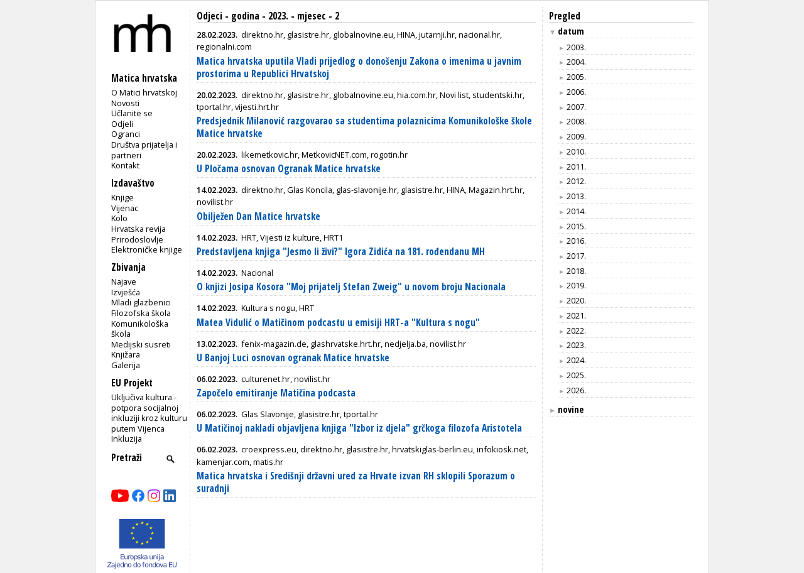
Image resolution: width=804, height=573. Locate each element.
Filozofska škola (141, 313)
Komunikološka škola (139, 329)
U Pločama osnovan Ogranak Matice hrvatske (289, 168)
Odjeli (122, 123)
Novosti (125, 103)
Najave (123, 281)
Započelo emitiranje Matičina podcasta (276, 393)
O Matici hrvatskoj (144, 92)
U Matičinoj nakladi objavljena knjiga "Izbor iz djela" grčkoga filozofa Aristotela (359, 428)
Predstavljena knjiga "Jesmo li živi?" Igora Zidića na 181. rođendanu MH (341, 251)
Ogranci (125, 133)
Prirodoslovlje (137, 239)
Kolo (119, 218)
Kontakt (125, 165)
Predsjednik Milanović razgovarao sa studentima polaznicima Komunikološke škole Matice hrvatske (364, 127)
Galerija (125, 365)
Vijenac (124, 208)
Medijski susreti (141, 344)
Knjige (122, 197)
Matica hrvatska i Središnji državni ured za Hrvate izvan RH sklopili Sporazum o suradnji (356, 482)
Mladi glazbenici (141, 302)
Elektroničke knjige (146, 249)
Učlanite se (132, 113)
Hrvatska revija (138, 228)
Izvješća (125, 292)
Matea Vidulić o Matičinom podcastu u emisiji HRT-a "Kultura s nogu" (338, 322)
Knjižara (125, 354)
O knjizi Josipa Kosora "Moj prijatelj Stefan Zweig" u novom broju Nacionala (351, 286)
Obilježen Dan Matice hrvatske (258, 216)
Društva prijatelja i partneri (144, 150)
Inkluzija (126, 438)
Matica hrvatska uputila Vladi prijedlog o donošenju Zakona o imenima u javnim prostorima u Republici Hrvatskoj (359, 67)
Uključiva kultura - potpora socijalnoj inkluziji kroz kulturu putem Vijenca (149, 412)
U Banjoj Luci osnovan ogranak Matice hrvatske (293, 357)
